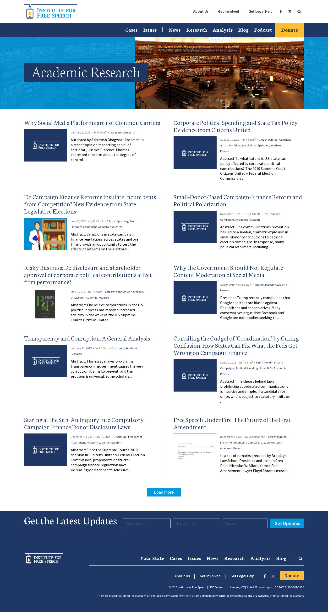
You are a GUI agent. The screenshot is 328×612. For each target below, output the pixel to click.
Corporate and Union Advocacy (124, 292)
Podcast (263, 29)
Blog (243, 29)
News (175, 29)
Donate (289, 29)
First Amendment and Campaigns (241, 442)
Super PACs (266, 368)
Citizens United (268, 139)
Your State (152, 557)
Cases (131, 29)
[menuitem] (200, 11)
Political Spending (258, 145)
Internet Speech (264, 284)
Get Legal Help (261, 11)
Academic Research (123, 132)
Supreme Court (272, 442)
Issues (150, 29)
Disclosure (77, 297)
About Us (200, 11)
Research (196, 29)
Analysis (223, 29)
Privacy (91, 442)
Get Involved (228, 11)
